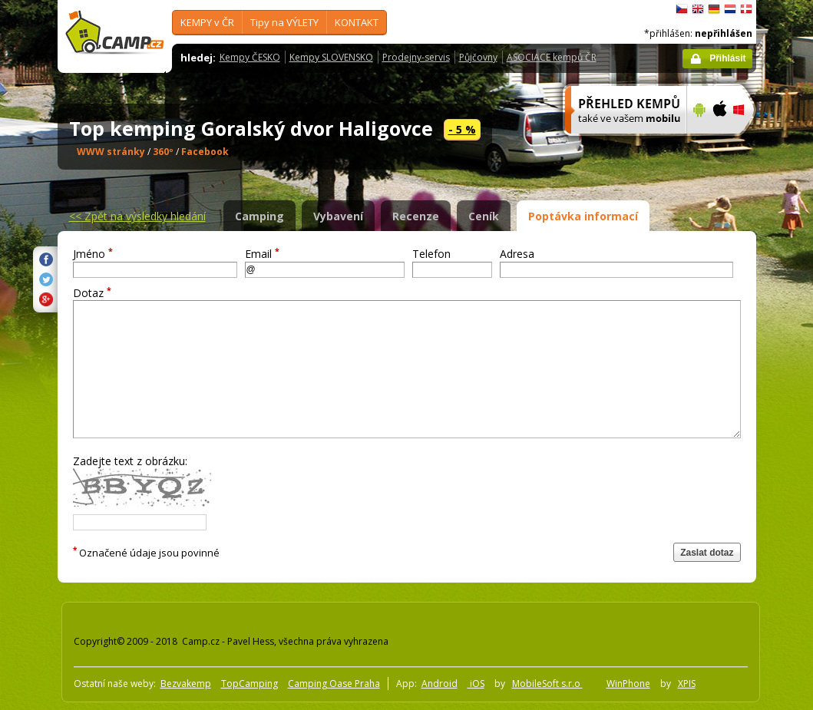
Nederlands (730, 9)
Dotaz (92, 293)
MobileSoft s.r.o (547, 683)
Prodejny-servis (416, 57)
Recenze (415, 216)
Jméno (93, 253)
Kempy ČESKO (250, 57)
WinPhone (628, 683)
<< (137, 216)
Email (262, 253)
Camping (259, 216)
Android (439, 683)
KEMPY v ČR (207, 22)
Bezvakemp (185, 683)
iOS (476, 683)
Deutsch (714, 9)
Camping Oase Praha (334, 683)
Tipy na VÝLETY (284, 22)
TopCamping (249, 683)
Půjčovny (478, 57)
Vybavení (338, 216)
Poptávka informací (583, 216)
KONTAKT (356, 22)
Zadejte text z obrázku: (130, 461)
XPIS (687, 683)
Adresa (517, 253)
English (698, 9)
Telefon (431, 253)
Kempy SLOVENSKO (331, 57)
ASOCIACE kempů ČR (552, 57)
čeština (682, 9)
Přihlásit (727, 58)
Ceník (483, 216)
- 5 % (462, 129)
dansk (746, 9)
